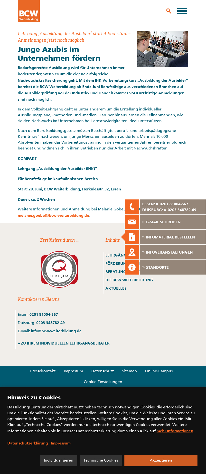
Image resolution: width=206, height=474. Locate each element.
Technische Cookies (101, 461)
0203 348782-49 (50, 322)
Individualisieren (58, 461)
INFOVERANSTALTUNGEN (169, 252)
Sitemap (129, 371)
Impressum (73, 371)
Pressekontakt (43, 371)
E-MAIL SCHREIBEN (163, 221)
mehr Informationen (175, 430)
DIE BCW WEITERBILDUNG (129, 279)
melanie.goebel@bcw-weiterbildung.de (53, 215)
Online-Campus (159, 371)
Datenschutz (102, 371)
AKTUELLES (116, 288)
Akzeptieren (161, 461)
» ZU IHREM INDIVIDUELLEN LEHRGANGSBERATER (64, 343)
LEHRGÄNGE (117, 255)
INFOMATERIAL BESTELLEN (170, 237)
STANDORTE (157, 267)
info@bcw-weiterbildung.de (56, 330)
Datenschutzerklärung (27, 443)
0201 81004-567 (43, 314)
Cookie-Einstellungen (103, 382)
